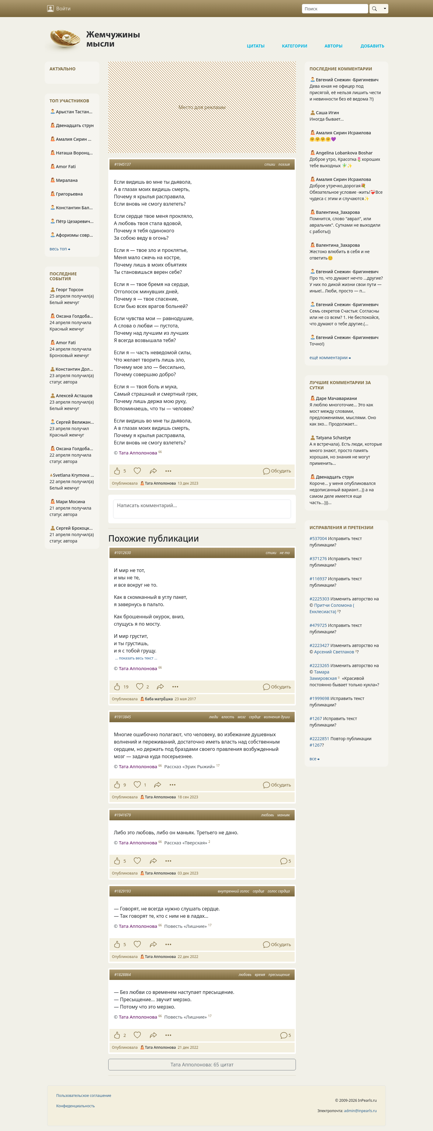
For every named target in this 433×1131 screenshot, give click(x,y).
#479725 (318, 625)
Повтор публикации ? (341, 742)
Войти (59, 8)
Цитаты (256, 33)
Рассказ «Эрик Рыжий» (189, 766)
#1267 (316, 718)
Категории (294, 33)
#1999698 (319, 698)
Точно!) (317, 344)
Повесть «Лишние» (185, 926)
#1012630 (122, 552)
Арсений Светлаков (334, 652)
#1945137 (122, 164)
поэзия (284, 164)
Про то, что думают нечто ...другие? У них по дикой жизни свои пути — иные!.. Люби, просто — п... (346, 284)
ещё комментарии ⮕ (330, 357)
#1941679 (122, 815)
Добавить (372, 33)
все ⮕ (315, 759)
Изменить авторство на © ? (344, 605)
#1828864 (122, 974)
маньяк (283, 815)
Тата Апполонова (138, 453)
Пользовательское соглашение (83, 1095)
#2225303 (319, 599)
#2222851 (319, 738)
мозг (242, 716)
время (260, 974)
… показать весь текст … (136, 658)
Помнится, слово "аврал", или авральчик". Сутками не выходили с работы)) (345, 225)
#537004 (318, 538)
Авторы (333, 33)
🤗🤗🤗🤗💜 (323, 139)
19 (125, 687)
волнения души (277, 716)
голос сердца (279, 891)
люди (213, 716)
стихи (270, 164)
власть (228, 716)
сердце (255, 716)
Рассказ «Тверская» (185, 842)
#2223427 (319, 645)
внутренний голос (233, 891)
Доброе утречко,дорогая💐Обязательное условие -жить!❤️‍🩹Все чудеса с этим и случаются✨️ (346, 192)
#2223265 (319, 665)
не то (285, 552)
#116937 (318, 578)
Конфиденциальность (75, 1105)
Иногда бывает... (327, 119)
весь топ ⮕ (60, 249)
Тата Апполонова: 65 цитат (202, 1064)
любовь (267, 815)
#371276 (318, 558)
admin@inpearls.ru (360, 1110)
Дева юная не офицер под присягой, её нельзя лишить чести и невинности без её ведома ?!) (345, 92)
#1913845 (122, 716)
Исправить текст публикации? (336, 541)
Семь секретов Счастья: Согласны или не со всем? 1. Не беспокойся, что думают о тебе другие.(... (344, 317)
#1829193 (122, 891)
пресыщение (279, 974)
